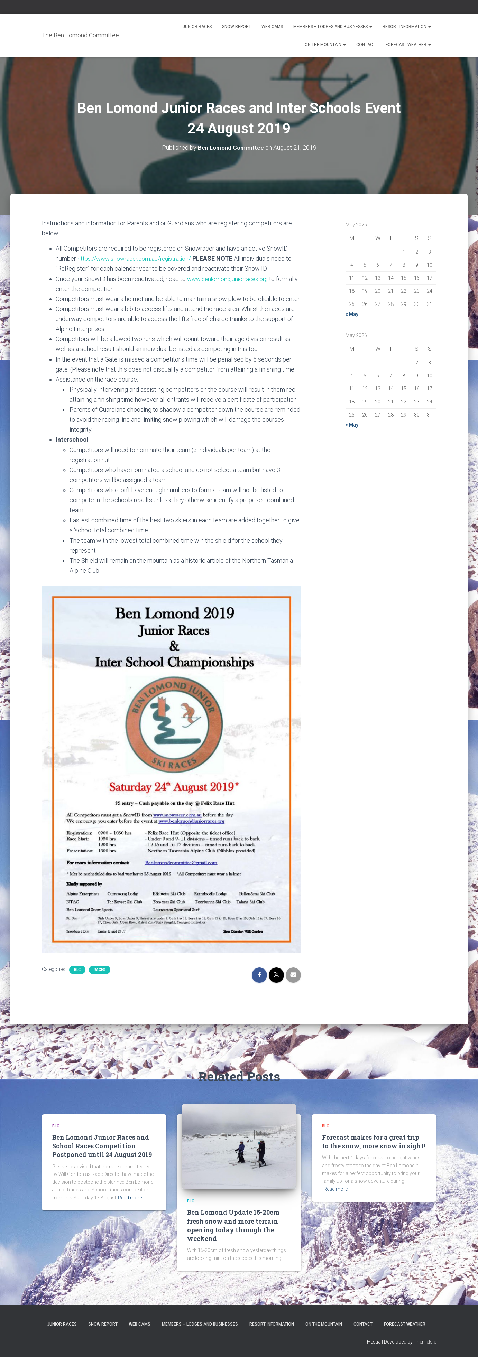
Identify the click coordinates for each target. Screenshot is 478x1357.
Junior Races (197, 26)
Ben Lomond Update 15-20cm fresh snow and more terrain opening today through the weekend (233, 1225)
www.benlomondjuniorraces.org (229, 278)
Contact (365, 44)
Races (99, 969)
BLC (77, 969)
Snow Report (236, 26)
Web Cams (272, 26)
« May (352, 314)
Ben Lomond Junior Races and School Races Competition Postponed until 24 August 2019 (102, 1146)
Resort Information (407, 26)
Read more (130, 1197)
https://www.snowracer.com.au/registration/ (136, 258)
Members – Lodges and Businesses (332, 26)
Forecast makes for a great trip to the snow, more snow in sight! (373, 1141)
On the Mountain (325, 44)
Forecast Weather (408, 44)
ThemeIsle (425, 1342)
